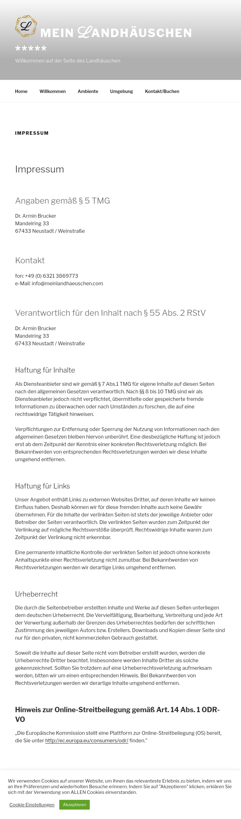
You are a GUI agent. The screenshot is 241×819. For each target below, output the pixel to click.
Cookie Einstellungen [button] (32, 805)
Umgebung (121, 91)
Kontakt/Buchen (162, 91)
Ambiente (88, 91)
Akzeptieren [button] (74, 804)
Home (21, 91)
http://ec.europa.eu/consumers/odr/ (86, 741)
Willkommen (53, 91)
